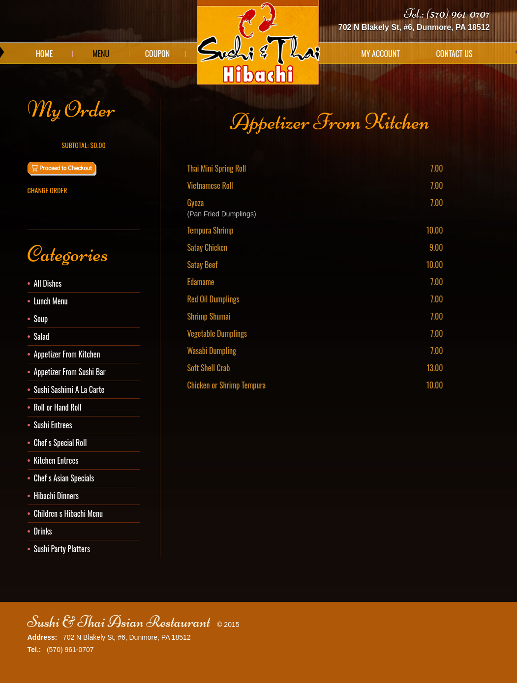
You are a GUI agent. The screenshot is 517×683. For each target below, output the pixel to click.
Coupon (157, 54)
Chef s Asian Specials (64, 478)
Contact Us (454, 54)
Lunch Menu (51, 301)
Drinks (43, 531)
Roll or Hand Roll (58, 407)
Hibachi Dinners (56, 496)
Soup (41, 319)
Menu (100, 54)
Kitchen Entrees (56, 460)
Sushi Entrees (53, 425)
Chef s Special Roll (60, 442)
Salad (41, 336)
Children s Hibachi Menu (68, 513)
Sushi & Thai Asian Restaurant (119, 621)
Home (44, 54)
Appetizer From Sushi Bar (70, 372)
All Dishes (48, 283)
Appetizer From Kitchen (67, 354)
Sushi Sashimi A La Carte (69, 389)
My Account (380, 54)
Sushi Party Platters (62, 549)
